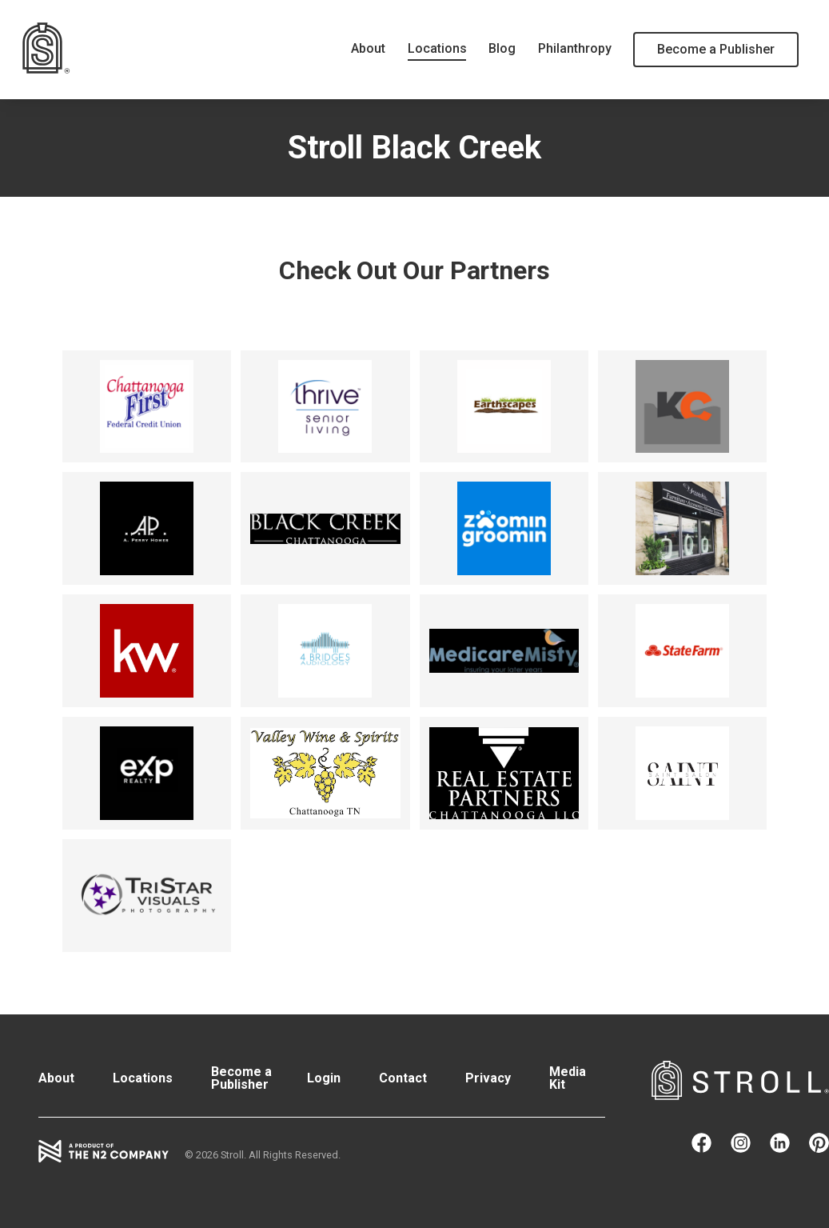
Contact (403, 1078)
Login (324, 1078)
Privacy (488, 1078)
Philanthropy (575, 48)
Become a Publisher (716, 49)
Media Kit (567, 1078)
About (368, 48)
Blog (502, 48)
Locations (437, 48)
